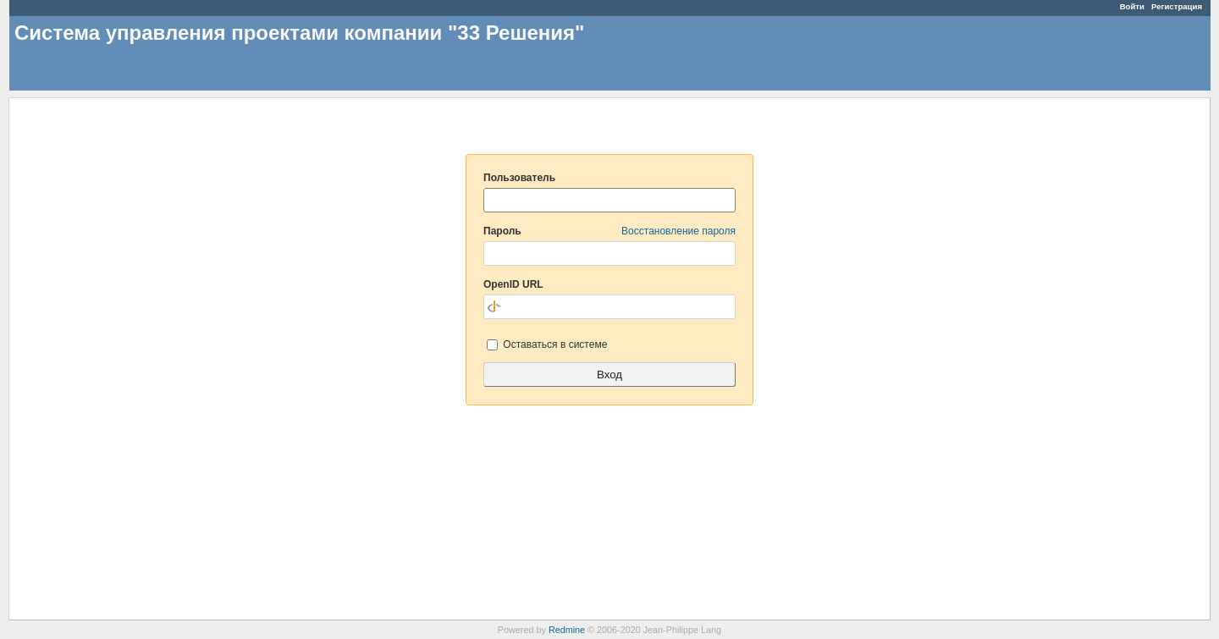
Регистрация (1176, 6)
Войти (1132, 6)
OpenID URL (513, 284)
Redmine (567, 630)
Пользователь (519, 178)
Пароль (609, 231)
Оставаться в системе (547, 345)
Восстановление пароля (678, 231)
